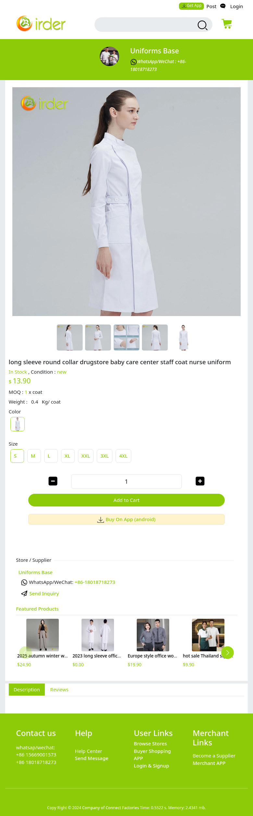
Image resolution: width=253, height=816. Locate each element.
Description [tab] (27, 689)
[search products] (202, 25)
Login (236, 6)
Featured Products (37, 608)
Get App (192, 5)
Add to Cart (127, 500)
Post (212, 6)
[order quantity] (126, 481)
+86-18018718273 (95, 582)
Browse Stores (150, 743)
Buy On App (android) (126, 519)
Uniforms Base (154, 50)
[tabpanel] (126, 701)
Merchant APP (209, 763)
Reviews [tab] (59, 689)
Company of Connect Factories (110, 807)
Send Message (91, 758)
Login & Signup (151, 765)
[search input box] (145, 24)
